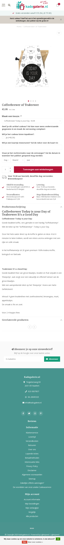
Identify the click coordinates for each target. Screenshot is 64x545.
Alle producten (32, 516)
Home (19, 27)
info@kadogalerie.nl (33, 402)
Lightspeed (45, 534)
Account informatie (32, 499)
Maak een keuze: (11, 116)
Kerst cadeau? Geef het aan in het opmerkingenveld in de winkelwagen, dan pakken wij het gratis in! (32, 19)
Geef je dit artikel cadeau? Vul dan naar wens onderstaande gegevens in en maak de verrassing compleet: (30, 127)
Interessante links (32, 462)
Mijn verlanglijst (32, 508)
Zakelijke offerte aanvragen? (32, 483)
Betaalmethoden (32, 458)
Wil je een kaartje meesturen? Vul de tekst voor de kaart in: (30, 143)
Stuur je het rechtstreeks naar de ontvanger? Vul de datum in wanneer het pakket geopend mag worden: (31, 154)
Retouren (32, 445)
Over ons (32, 449)
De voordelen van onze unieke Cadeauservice (32, 487)
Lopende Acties (32, 453)
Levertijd (32, 437)
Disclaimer (32, 470)
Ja (58, 539)
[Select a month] (18, 160)
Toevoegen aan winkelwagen (38, 169)
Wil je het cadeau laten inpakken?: (18, 134)
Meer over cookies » (35, 542)
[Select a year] (29, 160)
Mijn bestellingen (32, 503)
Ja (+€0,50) (10, 137)
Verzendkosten (32, 441)
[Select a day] (6, 160)
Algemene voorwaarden (32, 474)
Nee (24, 542)
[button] (28, 101)
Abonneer (52, 359)
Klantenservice (32, 432)
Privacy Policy (32, 466)
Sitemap (32, 479)
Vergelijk (32, 512)
